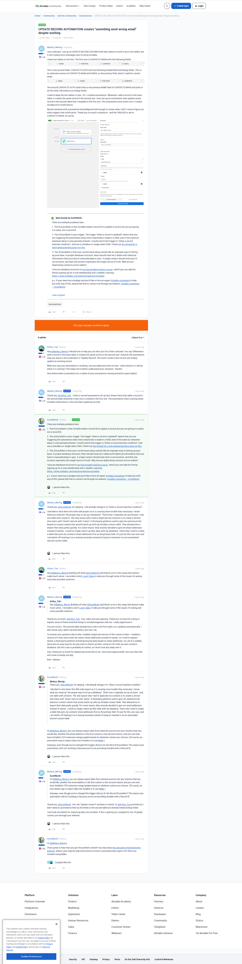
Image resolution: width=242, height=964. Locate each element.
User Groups (90, 5)
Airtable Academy (121, 901)
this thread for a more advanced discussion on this (117, 446)
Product (72, 901)
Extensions (31, 914)
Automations (85, 15)
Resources (160, 895)
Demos (115, 920)
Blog (198, 914)
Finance (72, 933)
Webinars (116, 933)
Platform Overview (35, 901)
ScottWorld (52, 419)
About (199, 901)
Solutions (73, 895)
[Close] (56, 938)
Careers (200, 907)
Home (37, 15)
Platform (30, 895)
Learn (114, 895)
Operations (74, 914)
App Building (32, 920)
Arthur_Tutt (52, 346)
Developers (160, 914)
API (83, 959)
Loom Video (88, 576)
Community (48, 15)
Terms (117, 959)
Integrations (31, 907)
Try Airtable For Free (206, 933)
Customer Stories (120, 926)
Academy (131, 5)
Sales (71, 926)
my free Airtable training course (97, 269)
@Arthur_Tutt (64, 395)
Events (119, 5)
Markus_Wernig (54, 47)
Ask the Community (66, 15)
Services (158, 907)
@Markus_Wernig (59, 351)
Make (100, 740)
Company (201, 895)
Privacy (106, 959)
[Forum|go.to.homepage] (48, 6)
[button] (181, 6)
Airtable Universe (163, 933)
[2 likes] (59, 862)
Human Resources (78, 920)
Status (199, 920)
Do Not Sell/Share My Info (137, 959)
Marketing (73, 907)
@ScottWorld (64, 506)
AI (26, 926)
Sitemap (94, 959)
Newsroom (201, 926)
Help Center (144, 5)
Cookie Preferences (163, 959)
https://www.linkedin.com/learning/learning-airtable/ (78, 275)
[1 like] (58, 487)
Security (73, 959)
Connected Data (34, 933)
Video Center (118, 914)
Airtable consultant (120, 280)
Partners (158, 901)
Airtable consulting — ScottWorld (123, 479)
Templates (159, 926)
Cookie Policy (44, 952)
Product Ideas (106, 5)
